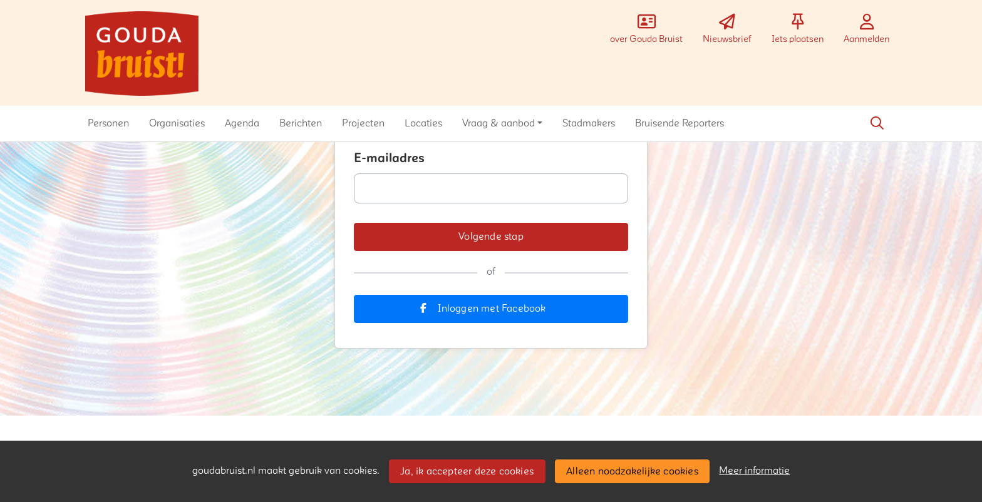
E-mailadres (389, 158)
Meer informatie (754, 470)
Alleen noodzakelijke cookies (632, 471)
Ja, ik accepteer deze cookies (467, 471)
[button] (108, 123)
